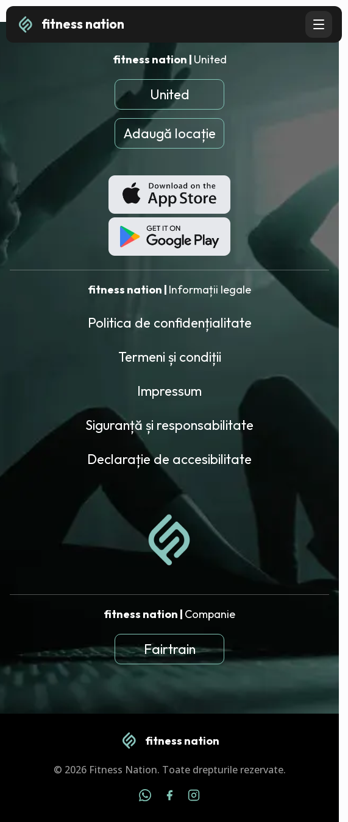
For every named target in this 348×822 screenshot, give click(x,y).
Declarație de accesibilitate (169, 459)
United (170, 94)
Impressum (169, 390)
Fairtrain (170, 649)
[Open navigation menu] (318, 24)
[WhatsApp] (145, 797)
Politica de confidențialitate (170, 322)
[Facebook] (169, 797)
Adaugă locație (169, 133)
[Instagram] (194, 797)
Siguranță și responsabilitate (169, 425)
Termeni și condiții (169, 356)
